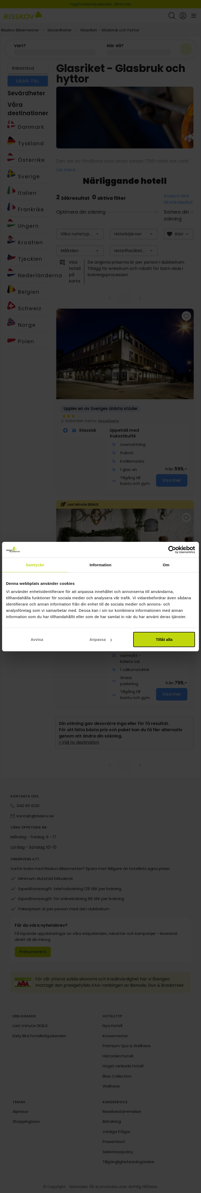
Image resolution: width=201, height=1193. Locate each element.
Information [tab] (100, 564)
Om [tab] (166, 564)
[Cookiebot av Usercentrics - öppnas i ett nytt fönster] (172, 549)
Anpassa (100, 639)
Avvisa (37, 639)
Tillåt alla (164, 639)
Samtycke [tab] (35, 564)
